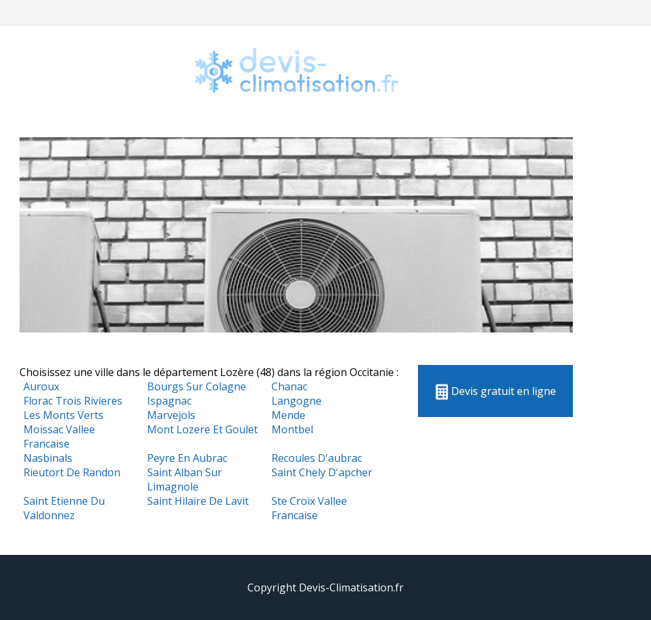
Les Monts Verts (63, 415)
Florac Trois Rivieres (72, 401)
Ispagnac (169, 401)
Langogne (296, 401)
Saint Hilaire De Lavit (198, 501)
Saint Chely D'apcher (321, 472)
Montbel (292, 429)
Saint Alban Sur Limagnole (184, 479)
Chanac (289, 386)
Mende (288, 415)
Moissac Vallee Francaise (59, 436)
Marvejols (171, 415)
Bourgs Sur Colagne (196, 386)
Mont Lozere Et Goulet (202, 429)
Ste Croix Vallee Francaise (309, 508)
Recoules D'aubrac (316, 458)
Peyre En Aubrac (187, 458)
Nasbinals (47, 458)
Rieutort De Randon (71, 472)
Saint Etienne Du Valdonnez (64, 508)
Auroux (41, 386)
